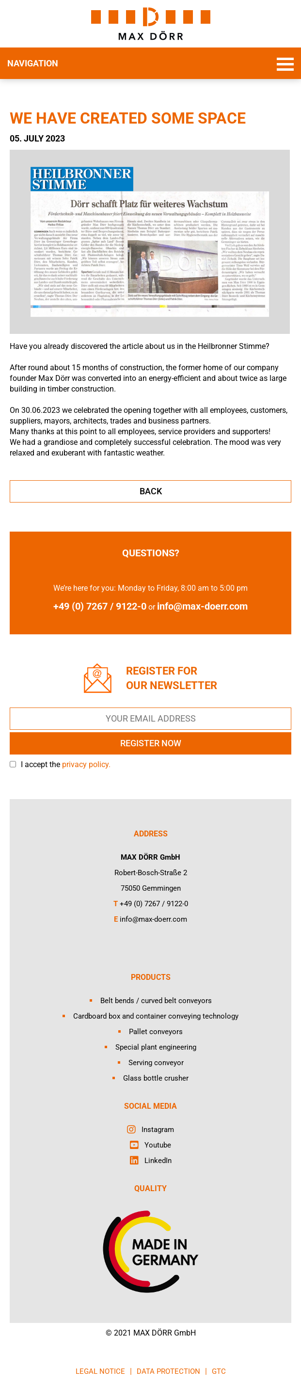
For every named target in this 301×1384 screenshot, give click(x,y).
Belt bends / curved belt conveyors (156, 1000)
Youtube (157, 1145)
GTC (219, 1371)
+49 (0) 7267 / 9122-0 (154, 903)
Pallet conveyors (156, 1031)
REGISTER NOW (150, 743)
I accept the (66, 764)
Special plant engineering (155, 1047)
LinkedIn (158, 1160)
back (151, 491)
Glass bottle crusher (156, 1078)
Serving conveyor (156, 1062)
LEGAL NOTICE (100, 1371)
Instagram (158, 1129)
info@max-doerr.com (202, 606)
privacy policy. (86, 764)
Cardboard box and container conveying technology (155, 1016)
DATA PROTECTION (168, 1371)
